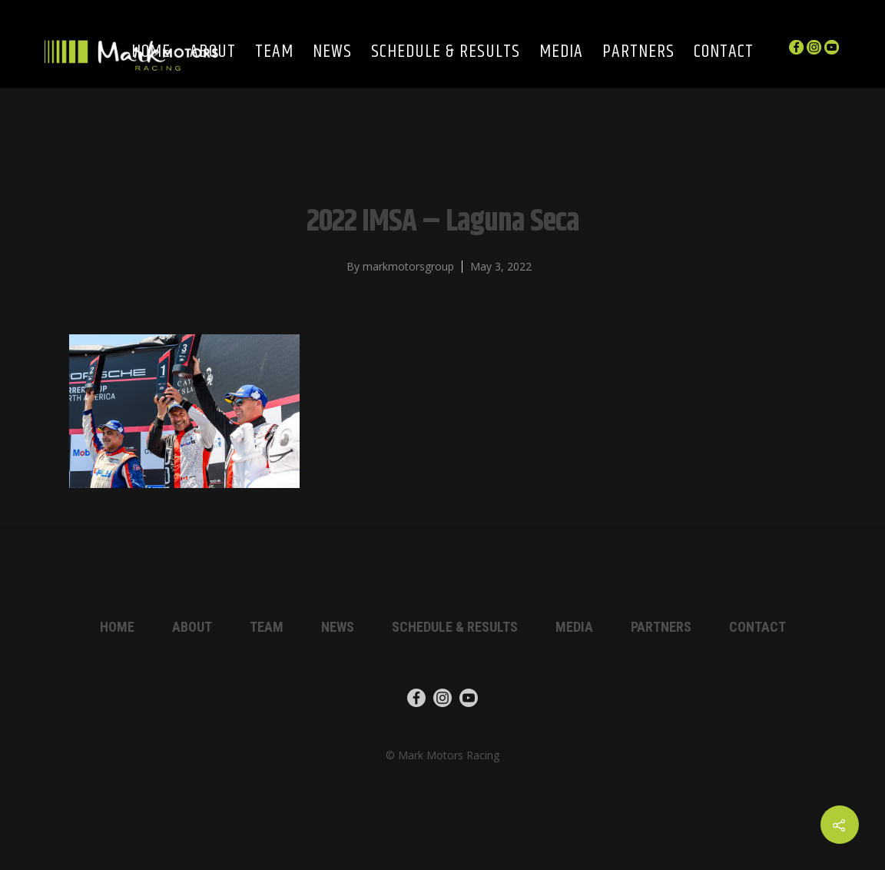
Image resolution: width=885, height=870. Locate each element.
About (192, 627)
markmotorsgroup (408, 266)
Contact (724, 52)
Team (274, 52)
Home (117, 627)
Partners (638, 52)
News (332, 52)
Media (561, 52)
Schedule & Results (445, 52)
